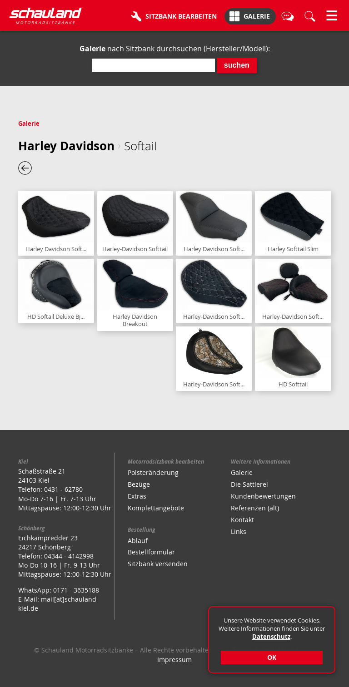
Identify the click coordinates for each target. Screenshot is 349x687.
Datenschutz (271, 637)
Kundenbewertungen (263, 496)
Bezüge (139, 484)
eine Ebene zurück (25, 168)
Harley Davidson (66, 146)
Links (238, 531)
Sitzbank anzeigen (56, 223)
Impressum (174, 659)
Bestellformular (151, 552)
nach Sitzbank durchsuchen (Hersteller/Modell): (175, 49)
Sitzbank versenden (158, 563)
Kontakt (242, 519)
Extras (137, 496)
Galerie (29, 123)
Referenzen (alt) (255, 508)
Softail (140, 146)
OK (271, 657)
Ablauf (138, 540)
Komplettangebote (156, 508)
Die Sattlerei (249, 484)
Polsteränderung (153, 472)
